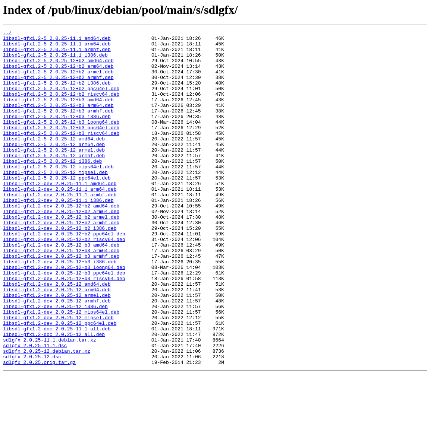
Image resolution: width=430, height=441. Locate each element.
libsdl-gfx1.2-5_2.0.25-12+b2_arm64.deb (58, 73)
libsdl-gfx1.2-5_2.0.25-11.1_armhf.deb (57, 53)
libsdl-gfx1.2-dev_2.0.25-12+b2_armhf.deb (61, 261)
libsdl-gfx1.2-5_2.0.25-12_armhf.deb (54, 181)
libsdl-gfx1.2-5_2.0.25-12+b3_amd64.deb (58, 114)
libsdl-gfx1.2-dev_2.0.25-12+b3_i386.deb (59, 308)
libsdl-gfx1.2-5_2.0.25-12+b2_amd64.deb (58, 67)
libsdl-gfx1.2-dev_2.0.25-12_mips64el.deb (61, 368)
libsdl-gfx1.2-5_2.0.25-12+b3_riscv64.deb (61, 154)
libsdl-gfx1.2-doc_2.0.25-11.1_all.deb (57, 389)
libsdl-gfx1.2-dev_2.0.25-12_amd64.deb (57, 335)
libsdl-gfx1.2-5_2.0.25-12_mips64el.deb (58, 194)
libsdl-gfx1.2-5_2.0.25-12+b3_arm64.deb (58, 120)
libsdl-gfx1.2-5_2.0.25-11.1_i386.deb (55, 60)
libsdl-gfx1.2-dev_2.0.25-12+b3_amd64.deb (61, 288)
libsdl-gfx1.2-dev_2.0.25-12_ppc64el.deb (59, 382)
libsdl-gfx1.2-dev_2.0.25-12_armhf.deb (57, 355)
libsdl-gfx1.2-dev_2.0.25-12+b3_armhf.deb (61, 301)
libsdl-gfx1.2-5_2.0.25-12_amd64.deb (54, 161)
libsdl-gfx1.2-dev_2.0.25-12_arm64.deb (57, 342)
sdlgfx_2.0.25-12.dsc (32, 422)
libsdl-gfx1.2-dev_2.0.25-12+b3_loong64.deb (64, 315)
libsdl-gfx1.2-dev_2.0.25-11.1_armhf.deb (59, 228)
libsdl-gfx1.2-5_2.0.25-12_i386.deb (52, 187)
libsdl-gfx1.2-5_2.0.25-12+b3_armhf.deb (58, 127)
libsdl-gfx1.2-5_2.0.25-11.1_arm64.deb (57, 47)
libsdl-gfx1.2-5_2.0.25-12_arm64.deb (54, 167)
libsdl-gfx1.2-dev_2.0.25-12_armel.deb (57, 348)
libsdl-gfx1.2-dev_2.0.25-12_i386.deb (55, 362)
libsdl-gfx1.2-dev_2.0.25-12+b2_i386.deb (59, 268)
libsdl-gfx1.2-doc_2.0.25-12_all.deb (54, 395)
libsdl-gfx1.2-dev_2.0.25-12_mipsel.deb (58, 375)
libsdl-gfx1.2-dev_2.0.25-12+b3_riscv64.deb (64, 328)
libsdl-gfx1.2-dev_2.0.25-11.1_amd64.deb (59, 214)
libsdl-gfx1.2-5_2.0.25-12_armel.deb (54, 174)
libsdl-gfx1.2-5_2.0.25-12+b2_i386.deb (57, 94)
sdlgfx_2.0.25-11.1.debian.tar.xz (49, 402)
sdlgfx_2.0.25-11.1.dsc (35, 409)
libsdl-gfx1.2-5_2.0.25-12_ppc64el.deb (57, 207)
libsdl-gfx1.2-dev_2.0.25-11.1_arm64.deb (59, 221)
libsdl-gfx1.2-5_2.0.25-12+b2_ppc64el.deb (61, 100)
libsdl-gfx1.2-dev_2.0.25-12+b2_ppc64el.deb (64, 275)
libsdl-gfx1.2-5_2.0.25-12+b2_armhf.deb (58, 87)
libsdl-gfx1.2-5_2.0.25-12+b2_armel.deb (58, 80)
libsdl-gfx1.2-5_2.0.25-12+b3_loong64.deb (61, 140)
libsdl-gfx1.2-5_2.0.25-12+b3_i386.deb (57, 134)
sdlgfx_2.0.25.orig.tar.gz (39, 429)
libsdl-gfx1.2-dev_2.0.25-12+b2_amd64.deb (61, 241)
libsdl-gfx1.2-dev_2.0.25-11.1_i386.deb (58, 234)
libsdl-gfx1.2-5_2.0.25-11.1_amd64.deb (57, 40)
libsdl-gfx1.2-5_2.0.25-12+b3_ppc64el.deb (61, 147)
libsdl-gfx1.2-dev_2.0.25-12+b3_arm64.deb (61, 295)
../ (7, 33)
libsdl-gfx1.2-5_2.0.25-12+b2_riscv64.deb (61, 107)
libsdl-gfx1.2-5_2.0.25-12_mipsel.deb (55, 201)
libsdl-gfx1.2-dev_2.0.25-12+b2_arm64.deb (61, 248)
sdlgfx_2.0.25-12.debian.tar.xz (46, 415)
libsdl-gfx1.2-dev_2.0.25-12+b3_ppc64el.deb (64, 321)
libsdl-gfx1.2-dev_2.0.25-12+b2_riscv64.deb (64, 281)
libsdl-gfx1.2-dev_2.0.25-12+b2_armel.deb (61, 254)
